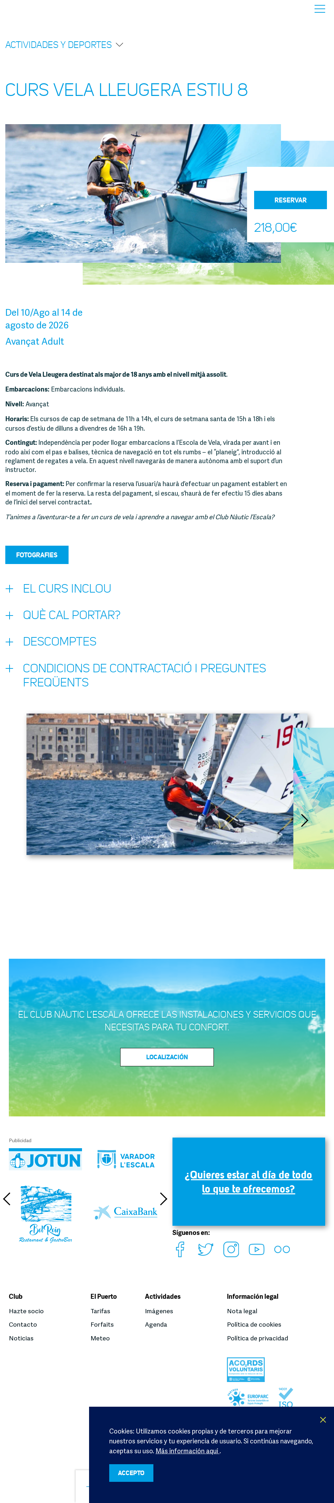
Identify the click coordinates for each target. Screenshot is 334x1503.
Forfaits (102, 1325)
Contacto (23, 1325)
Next (305, 824)
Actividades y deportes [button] (64, 44)
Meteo (100, 1338)
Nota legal (242, 1311)
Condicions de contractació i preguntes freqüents (140, 678)
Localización (167, 1061)
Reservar (291, 200)
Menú (320, 9)
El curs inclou (60, 590)
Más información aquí (187, 1450)
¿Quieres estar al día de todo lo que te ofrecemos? (249, 1187)
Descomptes (52, 645)
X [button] (323, 1418)
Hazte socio (26, 1311)
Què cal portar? (65, 618)
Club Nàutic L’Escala (25, 8)
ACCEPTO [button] (134, 1472)
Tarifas (100, 1311)
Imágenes (159, 1311)
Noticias (21, 1338)
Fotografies (37, 555)
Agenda (156, 1325)
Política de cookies (254, 1325)
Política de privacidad (257, 1338)
